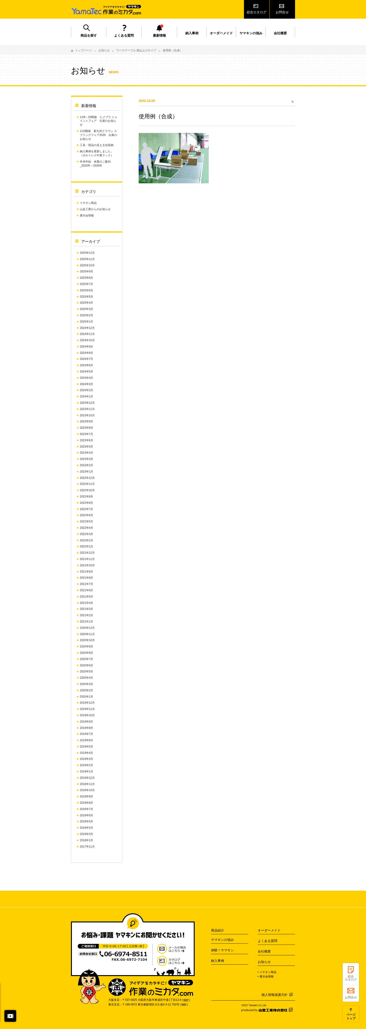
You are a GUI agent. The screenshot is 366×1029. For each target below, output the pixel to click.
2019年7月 (86, 734)
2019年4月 (86, 752)
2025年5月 (86, 296)
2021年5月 (86, 596)
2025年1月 (86, 321)
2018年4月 (86, 827)
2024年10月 (87, 340)
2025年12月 (87, 252)
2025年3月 (86, 309)
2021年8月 (86, 577)
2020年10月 (87, 640)
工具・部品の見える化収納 (96, 145)
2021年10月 (87, 565)
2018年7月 (86, 809)
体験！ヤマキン (222, 950)
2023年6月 (86, 440)
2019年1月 (86, 771)
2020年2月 (86, 690)
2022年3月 (86, 534)
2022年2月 (86, 540)
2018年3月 (86, 834)
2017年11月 (87, 846)
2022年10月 (87, 490)
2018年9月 (86, 796)
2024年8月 (86, 353)
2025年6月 (86, 290)
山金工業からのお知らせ (95, 209)
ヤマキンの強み (250, 33)
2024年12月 (87, 328)
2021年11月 (87, 559)
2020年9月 (86, 646)
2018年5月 (86, 821)
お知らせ (104, 50)
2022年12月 (87, 478)
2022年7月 (86, 509)
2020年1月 (86, 696)
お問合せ (282, 12)
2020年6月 (86, 665)
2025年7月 (86, 284)
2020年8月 (86, 652)
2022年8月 (86, 502)
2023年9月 (86, 421)
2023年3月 (86, 459)
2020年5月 (86, 671)
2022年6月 (86, 515)
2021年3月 (86, 609)
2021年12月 (87, 552)
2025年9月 (86, 271)
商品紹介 (217, 930)
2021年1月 (86, 621)
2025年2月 (86, 315)
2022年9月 (86, 496)
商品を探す (89, 35)
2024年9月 (86, 346)
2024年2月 (86, 390)
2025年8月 (86, 277)
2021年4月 (86, 603)
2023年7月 (86, 434)
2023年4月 (86, 452)
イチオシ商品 (88, 203)
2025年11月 (87, 259)
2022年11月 (87, 484)
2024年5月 (86, 371)
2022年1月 (86, 546)
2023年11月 (87, 409)
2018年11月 (87, 784)
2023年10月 (87, 415)
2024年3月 (86, 384)
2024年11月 (87, 334)
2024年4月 (86, 377)
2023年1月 (86, 471)
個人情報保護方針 (274, 995)
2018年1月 (86, 840)
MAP (186, 1000)
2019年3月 (86, 759)
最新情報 (159, 35)
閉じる (10, 1016)
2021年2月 (86, 615)
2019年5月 (86, 746)
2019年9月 (86, 721)
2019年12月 (87, 702)
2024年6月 (86, 365)
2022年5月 (86, 521)
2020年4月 (86, 677)
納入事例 (191, 33)
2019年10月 (87, 715)
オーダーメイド (221, 33)
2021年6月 (86, 590)
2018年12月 (87, 777)
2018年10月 (87, 790)
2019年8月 (86, 728)
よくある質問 (124, 35)
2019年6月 (86, 740)
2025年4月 (86, 302)
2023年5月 (86, 446)
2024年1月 (86, 396)
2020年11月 (87, 634)
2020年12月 (87, 627)
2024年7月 (86, 359)
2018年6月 (86, 815)
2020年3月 (86, 684)
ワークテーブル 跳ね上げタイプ (136, 50)
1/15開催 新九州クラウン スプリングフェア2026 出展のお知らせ (98, 135)
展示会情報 (87, 215)
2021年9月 (86, 571)
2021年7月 (86, 584)
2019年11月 (87, 709)
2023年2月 (86, 465)
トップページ (83, 50)
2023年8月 (86, 427)
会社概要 (280, 33)
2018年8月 (86, 802)
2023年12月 (87, 402)
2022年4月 (86, 527)
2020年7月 (86, 659)
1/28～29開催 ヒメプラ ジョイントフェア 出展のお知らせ (98, 121)
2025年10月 (87, 265)
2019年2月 (86, 765)
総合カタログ (256, 12)
